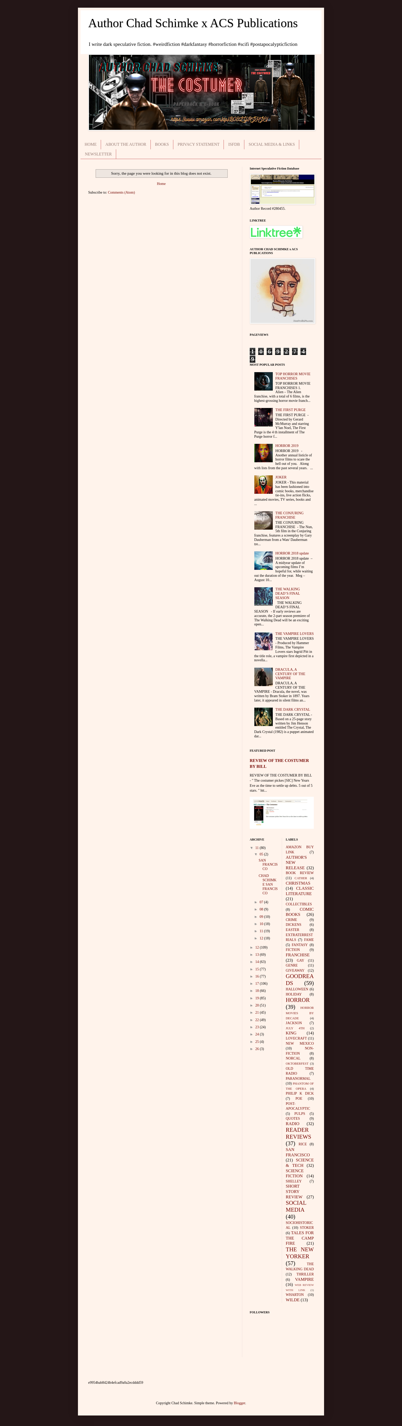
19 (257, 998)
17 (257, 983)
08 (261, 909)
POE (299, 1098)
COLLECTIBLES (299, 904)
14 (257, 962)
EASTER (292, 930)
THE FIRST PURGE (290, 410)
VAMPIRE (304, 1279)
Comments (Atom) (121, 192)
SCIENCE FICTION (295, 1173)
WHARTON (295, 1295)
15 (257, 969)
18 (257, 991)
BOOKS (162, 144)
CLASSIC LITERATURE (300, 891)
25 (257, 1042)
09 (261, 917)
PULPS (299, 1114)
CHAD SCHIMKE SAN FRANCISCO (268, 884)
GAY (300, 960)
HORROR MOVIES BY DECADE (300, 1013)
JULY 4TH (295, 1028)
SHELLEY (294, 1181)
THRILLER (305, 1274)
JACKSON (294, 1023)
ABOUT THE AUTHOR (125, 144)
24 (257, 1034)
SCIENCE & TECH (300, 1163)
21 (257, 1012)
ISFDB (234, 144)
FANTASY (300, 945)
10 (261, 924)
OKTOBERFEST (297, 1063)
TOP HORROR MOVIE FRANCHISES (292, 376)
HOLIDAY (294, 994)
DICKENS (294, 925)
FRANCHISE (298, 954)
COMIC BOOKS (300, 912)
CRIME (291, 920)
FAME (309, 940)
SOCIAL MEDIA (296, 1206)
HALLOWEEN (297, 989)
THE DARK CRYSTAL (292, 709)
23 (257, 1027)
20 (257, 1005)
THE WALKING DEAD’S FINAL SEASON (287, 593)
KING (291, 1033)
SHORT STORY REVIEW (294, 1191)
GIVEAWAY (295, 970)
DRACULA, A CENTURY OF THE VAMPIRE (290, 674)
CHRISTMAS (298, 883)
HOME (91, 144)
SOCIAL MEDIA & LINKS (272, 144)
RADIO (292, 1123)
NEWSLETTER (98, 154)
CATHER (301, 878)
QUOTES (293, 1118)
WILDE (293, 1299)
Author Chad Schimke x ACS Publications (193, 23)
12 (261, 938)
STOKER (307, 1228)
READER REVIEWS (298, 1133)
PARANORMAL (298, 1079)
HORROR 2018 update (292, 553)
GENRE (292, 965)
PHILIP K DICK (300, 1093)
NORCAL (293, 1058)
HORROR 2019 (286, 446)
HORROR (298, 1000)
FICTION (293, 950)
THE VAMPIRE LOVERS (294, 634)
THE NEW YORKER (300, 1253)
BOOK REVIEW (300, 873)
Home (161, 184)
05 (261, 854)
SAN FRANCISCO (268, 864)
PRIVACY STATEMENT (199, 144)
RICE (303, 1144)
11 (257, 848)
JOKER (281, 477)
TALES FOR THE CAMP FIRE (300, 1238)
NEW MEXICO (300, 1043)
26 (257, 1049)
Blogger (239, 1403)
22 (257, 1020)
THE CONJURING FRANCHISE (289, 515)
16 (257, 976)
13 (257, 955)
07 (261, 902)
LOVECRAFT (296, 1038)
